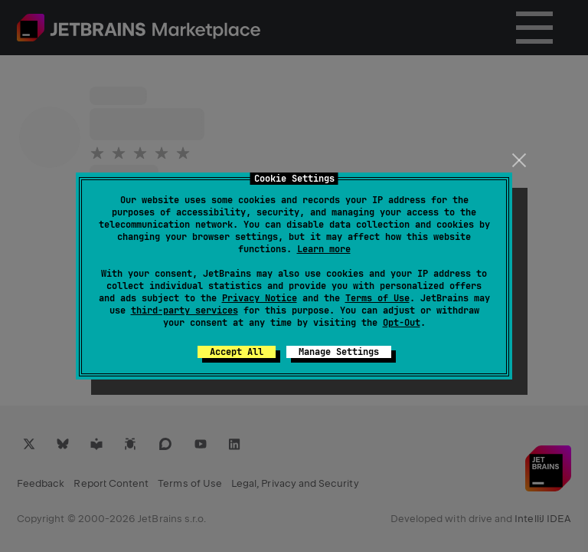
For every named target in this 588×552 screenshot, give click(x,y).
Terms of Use (377, 298)
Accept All (236, 352)
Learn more (324, 249)
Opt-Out (401, 323)
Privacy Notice (259, 298)
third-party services (184, 310)
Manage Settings (339, 352)
